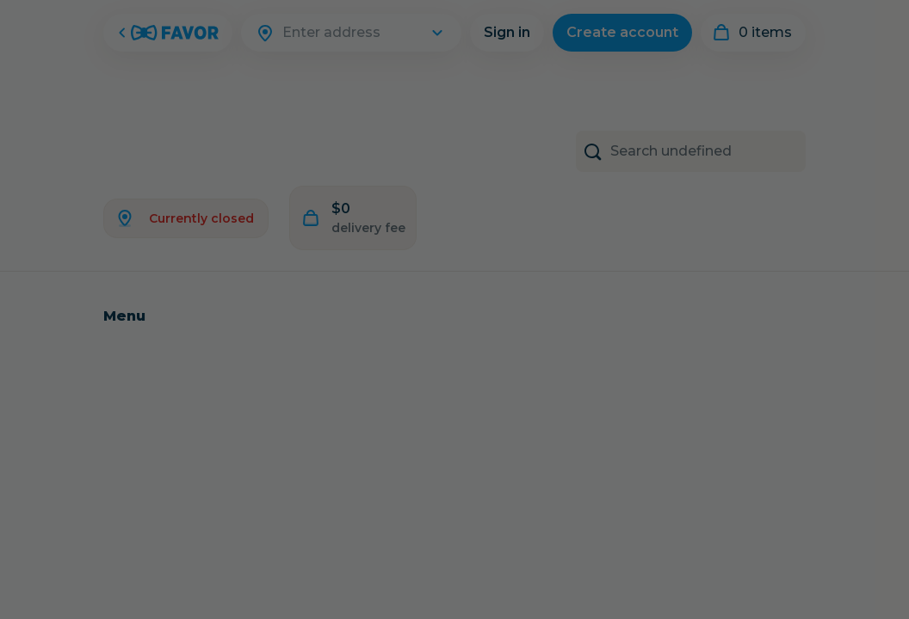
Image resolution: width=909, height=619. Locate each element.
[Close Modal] (454, 309)
